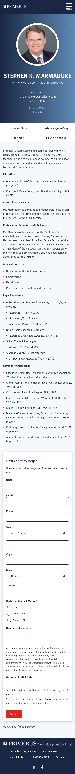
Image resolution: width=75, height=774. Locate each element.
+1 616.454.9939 (40, 757)
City (8, 554)
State (9, 569)
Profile (19, 138)
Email (9, 495)
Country (10, 526)
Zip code (10, 585)
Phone (9, 511)
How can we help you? (17, 628)
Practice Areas (56, 138)
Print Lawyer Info (55, 128)
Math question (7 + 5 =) (18, 677)
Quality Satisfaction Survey (19, 726)
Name (9, 479)
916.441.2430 (37, 101)
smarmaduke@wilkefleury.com (37, 96)
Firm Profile (17, 128)
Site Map (60, 757)
